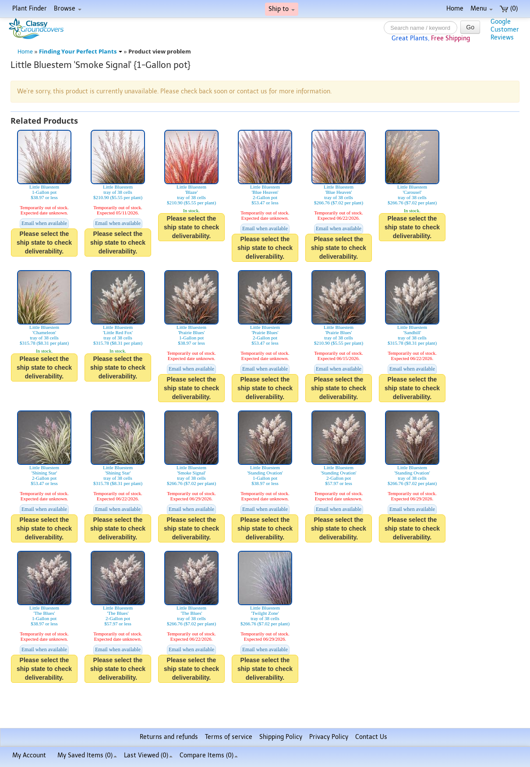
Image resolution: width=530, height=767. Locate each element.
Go (470, 27)
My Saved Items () (87, 755)
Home (454, 8)
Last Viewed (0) (148, 755)
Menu (481, 8)
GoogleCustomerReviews (505, 29)
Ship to (282, 9)
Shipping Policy (280, 737)
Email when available (44, 223)
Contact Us (371, 737)
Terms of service (228, 737)
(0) (509, 8)
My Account (29, 755)
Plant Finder (29, 8)
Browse (67, 8)
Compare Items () (209, 755)
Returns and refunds (169, 737)
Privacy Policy (328, 737)
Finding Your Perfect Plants (80, 51)
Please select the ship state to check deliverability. (44, 242)
